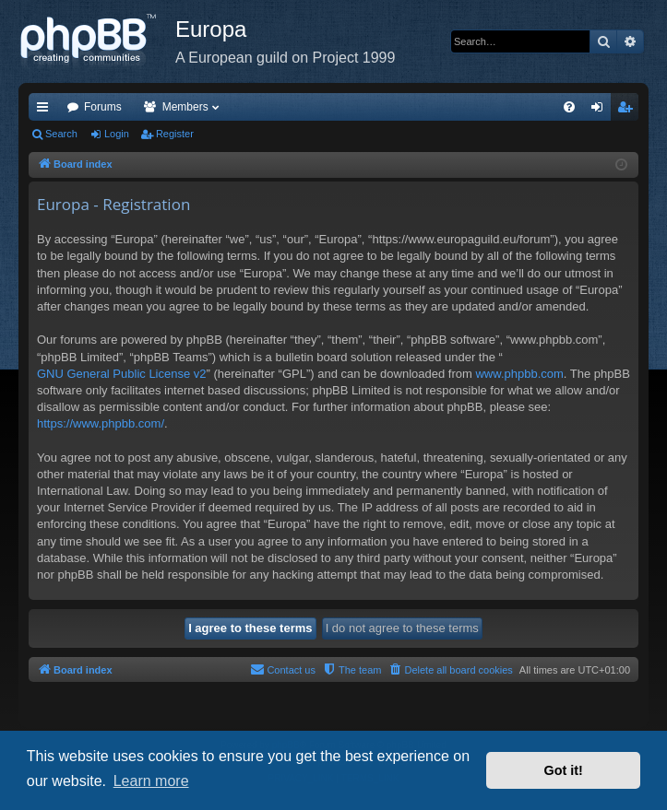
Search (61, 133)
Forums (103, 106)
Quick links (46, 110)
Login (116, 133)
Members (185, 106)
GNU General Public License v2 (122, 374)
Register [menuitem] (628, 110)
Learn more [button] (151, 781)
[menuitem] (569, 107)
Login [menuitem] (601, 110)
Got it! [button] (563, 770)
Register (175, 133)
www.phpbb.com (519, 374)
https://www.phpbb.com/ (100, 423)
